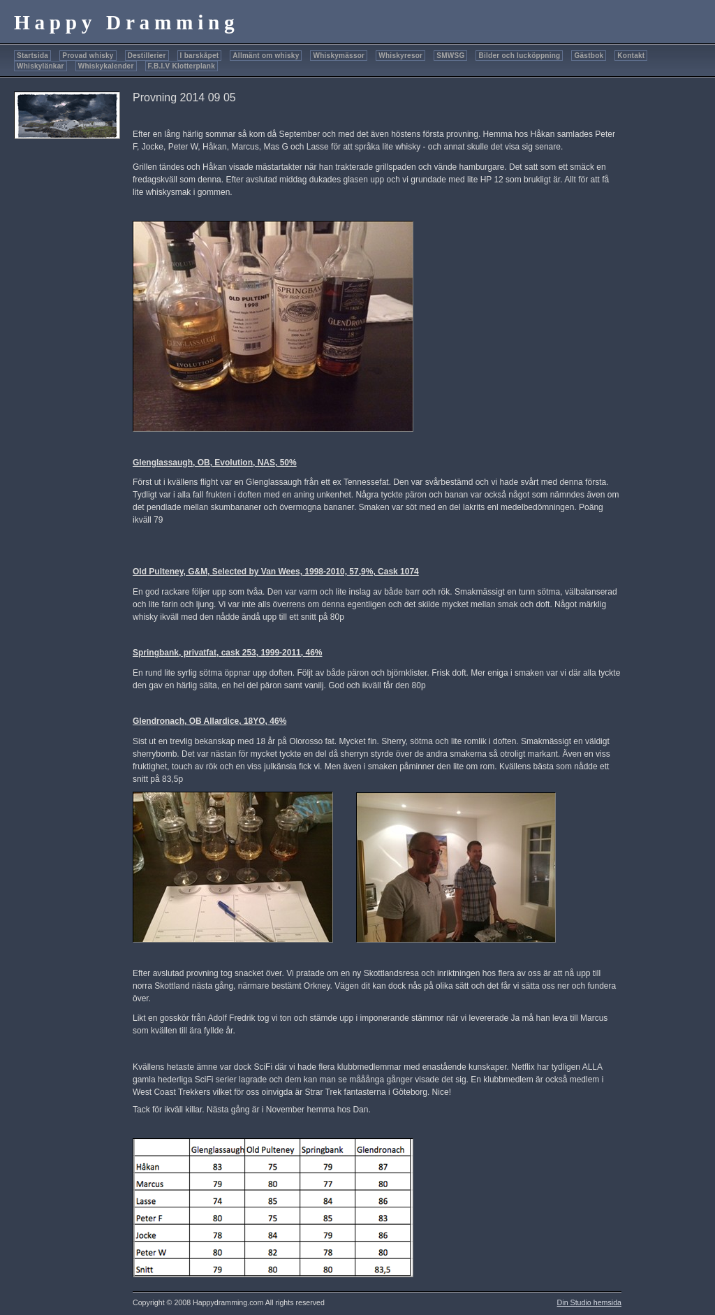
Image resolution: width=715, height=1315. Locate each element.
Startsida (32, 55)
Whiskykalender (106, 66)
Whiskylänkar (40, 66)
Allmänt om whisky (266, 55)
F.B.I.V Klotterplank (181, 66)
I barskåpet (199, 55)
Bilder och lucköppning (519, 55)
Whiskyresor (400, 55)
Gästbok (588, 55)
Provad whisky (88, 55)
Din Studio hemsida (589, 1302)
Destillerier (147, 55)
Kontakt (630, 55)
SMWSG (450, 55)
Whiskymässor (338, 55)
